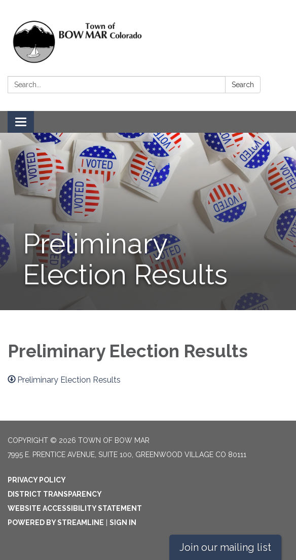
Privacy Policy (37, 480)
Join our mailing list (225, 547)
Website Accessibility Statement (75, 508)
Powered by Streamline (56, 522)
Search (243, 85)
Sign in (122, 522)
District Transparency (55, 494)
